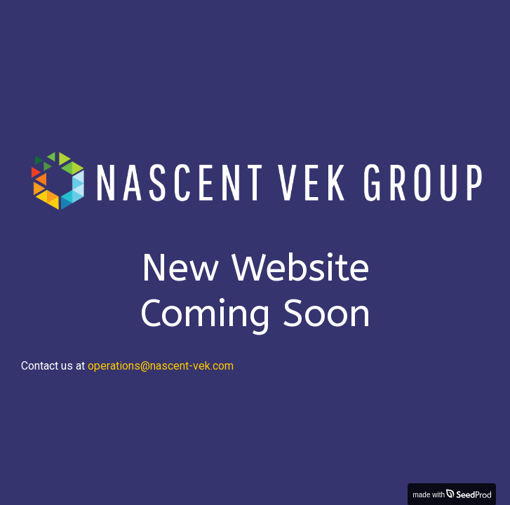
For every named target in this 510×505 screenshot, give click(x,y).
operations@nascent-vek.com (161, 365)
